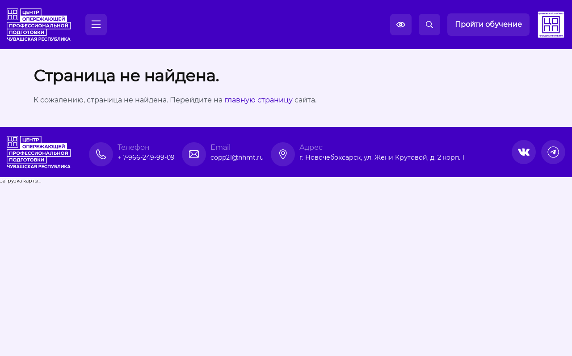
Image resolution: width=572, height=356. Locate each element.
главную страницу (258, 100)
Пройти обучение (488, 24)
